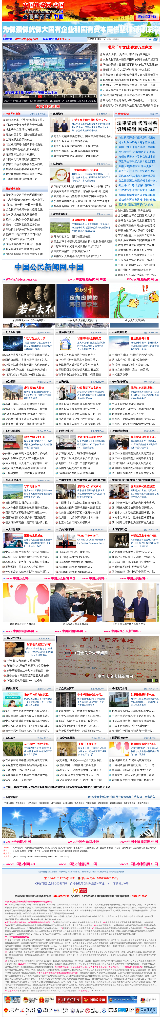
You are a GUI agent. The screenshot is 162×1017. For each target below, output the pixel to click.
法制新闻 (58, 163)
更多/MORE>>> (103, 114)
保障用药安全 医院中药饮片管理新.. (133, 760)
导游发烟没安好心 (34, 437)
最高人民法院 (51, 848)
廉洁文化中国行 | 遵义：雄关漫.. (130, 369)
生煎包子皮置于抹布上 (19, 139)
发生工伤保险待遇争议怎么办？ (77, 354)
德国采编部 (79, 803)
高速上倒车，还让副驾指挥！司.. (25, 119)
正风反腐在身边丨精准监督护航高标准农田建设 (130, 90)
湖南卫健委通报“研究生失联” (136, 166)
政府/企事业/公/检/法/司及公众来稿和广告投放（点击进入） (123, 796)
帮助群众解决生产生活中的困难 (24, 229)
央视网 (30, 851)
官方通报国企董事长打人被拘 (136, 204)
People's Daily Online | (37, 856)
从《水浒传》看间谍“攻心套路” (18, 101)
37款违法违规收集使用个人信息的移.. (27, 364)
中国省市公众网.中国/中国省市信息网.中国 (82, 480)
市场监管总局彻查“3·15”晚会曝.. (25, 680)
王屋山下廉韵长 (87, 744)
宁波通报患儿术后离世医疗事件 (137, 190)
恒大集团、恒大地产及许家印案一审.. (27, 463)
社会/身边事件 (13, 480)
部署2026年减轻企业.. (90, 437)
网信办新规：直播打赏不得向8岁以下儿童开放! (130, 64)
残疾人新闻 (12, 688)
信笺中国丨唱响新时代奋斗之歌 (77, 765)
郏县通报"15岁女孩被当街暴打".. (137, 185)
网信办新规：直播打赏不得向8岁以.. (26, 359)
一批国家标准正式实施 (85, 170)
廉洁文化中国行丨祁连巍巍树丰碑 (52, 101)
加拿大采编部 (143, 803)
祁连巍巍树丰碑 (140, 338)
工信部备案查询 (49, 851)
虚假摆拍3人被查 (34, 387)
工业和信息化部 (92, 848)
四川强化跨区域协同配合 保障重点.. (133, 507)
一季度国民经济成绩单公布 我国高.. (79, 458)
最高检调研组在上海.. (143, 437)
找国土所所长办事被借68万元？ (136, 257)
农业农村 (11, 737)
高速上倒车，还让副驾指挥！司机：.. (27, 404)
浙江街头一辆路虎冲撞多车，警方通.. (27, 409)
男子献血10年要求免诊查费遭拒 (137, 142)
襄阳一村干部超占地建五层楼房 (137, 147)
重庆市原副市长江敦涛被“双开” (72, 251)
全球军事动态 (119, 529)
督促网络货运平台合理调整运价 (24, 194)
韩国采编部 (91, 803)
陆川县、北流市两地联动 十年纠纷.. (79, 517)
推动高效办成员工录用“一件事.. (24, 244)
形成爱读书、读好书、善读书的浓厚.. (134, 409)
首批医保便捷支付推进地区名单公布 (133, 780)
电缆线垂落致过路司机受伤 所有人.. (79, 364)
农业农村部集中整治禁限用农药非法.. (27, 760)
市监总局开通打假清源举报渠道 (137, 137)
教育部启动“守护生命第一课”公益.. (79, 725)
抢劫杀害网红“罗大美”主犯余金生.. (25, 458)
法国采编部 (103, 803)
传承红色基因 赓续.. (142, 387)
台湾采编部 (32, 803)
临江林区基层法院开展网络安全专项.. (134, 458)
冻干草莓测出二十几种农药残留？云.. (28, 670)
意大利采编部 (116, 803)
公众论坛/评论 (120, 381)
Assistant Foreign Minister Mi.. (75, 566)
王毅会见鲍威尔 (33, 535)
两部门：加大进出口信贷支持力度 (78, 463)
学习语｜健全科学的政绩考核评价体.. (134, 423)
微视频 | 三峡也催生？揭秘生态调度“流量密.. (93, 101)
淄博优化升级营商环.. (90, 486)
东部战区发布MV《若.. (144, 535)
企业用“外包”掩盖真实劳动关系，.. (79, 359)
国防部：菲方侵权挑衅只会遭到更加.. (134, 561)
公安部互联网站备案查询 (68, 851)
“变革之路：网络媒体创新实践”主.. (25, 374)
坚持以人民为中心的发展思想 (23, 219)
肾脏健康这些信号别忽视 (20, 154)
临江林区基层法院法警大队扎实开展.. (134, 453)
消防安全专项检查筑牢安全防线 (24, 124)
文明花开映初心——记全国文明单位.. (81, 760)
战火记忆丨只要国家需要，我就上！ (80, 770)
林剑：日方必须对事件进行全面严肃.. (27, 556)
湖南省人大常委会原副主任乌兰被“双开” (77, 256)
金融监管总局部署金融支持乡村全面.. (27, 765)
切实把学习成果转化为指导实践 (24, 209)
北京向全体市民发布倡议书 (74, 522)
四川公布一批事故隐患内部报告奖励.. (134, 502)
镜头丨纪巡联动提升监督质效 (23, 224)
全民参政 (64, 381)
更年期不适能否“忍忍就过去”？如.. (132, 770)
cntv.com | (64, 856)
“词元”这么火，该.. (35, 338)
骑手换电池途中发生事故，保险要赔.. (80, 374)
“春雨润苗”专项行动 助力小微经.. (78, 473)
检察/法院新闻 (120, 430)
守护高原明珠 (32, 486)
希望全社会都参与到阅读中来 (23, 169)
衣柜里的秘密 (120, 374)
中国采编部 (9, 803)
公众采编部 (52, 871)
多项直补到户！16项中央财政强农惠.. (27, 775)
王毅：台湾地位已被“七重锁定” (130, 725)
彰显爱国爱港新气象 (143, 694)
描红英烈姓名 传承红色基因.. (22, 502)
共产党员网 (18, 848)
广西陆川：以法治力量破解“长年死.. (80, 502)
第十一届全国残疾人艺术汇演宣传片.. (27, 730)
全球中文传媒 (29, 9)
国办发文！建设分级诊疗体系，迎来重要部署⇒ (130, 74)
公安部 (103, 848)
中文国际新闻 (13, 529)
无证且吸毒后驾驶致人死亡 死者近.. (79, 369)
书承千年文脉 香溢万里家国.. (22, 129)
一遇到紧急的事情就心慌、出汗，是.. (134, 765)
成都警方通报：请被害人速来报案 (25, 419)
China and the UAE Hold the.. (74, 552)
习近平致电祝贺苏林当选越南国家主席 (76, 151)
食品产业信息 (14, 638)
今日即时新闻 (13, 113)
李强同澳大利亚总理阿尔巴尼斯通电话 (76, 156)
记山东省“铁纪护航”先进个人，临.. (79, 775)
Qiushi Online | (19, 856)
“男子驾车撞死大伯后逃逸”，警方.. (25, 414)
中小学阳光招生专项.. (90, 694)
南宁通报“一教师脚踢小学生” (135, 272)
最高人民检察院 (65, 848)
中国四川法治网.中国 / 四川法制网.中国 (133, 480)
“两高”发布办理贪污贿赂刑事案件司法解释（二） (82, 186)
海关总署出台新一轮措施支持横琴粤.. (134, 720)
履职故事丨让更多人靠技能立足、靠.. (80, 414)
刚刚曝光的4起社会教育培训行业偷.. (26, 468)
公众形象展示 (67, 737)
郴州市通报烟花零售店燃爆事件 (137, 156)
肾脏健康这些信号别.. (143, 744)
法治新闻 (11, 381)
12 (80, 96)
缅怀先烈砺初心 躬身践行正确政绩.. (26, 517)
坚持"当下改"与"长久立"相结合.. (24, 234)
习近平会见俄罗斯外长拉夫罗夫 (135, 622)
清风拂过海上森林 (82, 220)
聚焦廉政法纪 (60, 213)
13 (84, 96)
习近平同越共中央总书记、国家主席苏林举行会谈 (83, 136)
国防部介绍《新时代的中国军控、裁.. (134, 571)
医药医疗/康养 (120, 737)
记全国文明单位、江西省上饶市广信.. (81, 780)
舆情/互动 (123, 113)
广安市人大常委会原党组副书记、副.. (134, 512)
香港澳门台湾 (119, 688)
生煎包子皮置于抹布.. (39, 644)
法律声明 (63, 871)
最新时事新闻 (13, 188)
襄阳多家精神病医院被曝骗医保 (137, 195)
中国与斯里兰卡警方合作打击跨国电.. (27, 552)
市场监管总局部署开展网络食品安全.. (28, 665)
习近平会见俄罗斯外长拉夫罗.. (90, 120)
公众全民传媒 (13, 332)
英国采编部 (68, 803)
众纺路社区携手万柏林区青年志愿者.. (80, 512)
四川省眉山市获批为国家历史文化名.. (134, 522)
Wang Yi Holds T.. (88, 535)
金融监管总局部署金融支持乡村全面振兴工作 (129, 79)
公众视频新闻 (119, 332)
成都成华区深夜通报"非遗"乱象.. (137, 199)
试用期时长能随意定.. (90, 338)
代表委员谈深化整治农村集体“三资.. (80, 419)
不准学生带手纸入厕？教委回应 (137, 161)
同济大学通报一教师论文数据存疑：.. (80, 711)
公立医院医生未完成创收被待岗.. (138, 180)
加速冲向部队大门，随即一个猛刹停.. (134, 556)
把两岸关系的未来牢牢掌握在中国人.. (134, 711)
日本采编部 (56, 803)
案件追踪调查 (13, 430)
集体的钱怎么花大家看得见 (21, 214)
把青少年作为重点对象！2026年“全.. (80, 716)
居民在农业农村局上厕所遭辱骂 (137, 175)
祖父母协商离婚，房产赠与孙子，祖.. (27, 522)
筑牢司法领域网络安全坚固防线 (24, 164)
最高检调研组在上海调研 (81, 622)
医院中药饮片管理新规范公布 (23, 159)
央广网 (37, 851)
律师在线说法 (66, 332)
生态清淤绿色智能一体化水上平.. (25, 199)
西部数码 (84, 851)
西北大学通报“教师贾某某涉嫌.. (137, 151)
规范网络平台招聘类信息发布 (23, 249)
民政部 (110, 848)
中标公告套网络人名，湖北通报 (136, 267)
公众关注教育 (66, 688)
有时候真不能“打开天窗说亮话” (130, 566)
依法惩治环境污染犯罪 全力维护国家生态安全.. (81, 196)
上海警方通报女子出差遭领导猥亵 (25, 423)
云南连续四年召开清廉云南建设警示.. (80, 507)
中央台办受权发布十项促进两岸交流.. (134, 716)
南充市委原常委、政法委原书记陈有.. (134, 517)
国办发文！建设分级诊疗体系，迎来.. (134, 775)
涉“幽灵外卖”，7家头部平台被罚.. (78, 453)
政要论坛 (58, 113)
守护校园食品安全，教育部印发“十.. (80, 730)
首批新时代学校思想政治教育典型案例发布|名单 (131, 105)
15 (93, 96)
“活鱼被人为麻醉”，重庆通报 (23, 660)
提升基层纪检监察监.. (143, 486)
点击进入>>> (63, 39)
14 (89, 96)
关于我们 (42, 871)
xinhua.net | (53, 856)
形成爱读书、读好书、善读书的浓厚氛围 (126, 54)
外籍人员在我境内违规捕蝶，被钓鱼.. (27, 453)
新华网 (23, 851)
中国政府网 (78, 848)
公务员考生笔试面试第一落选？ (136, 262)
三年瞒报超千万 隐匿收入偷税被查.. (26, 473)
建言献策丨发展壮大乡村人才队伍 (78, 409)
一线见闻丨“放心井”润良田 (21, 770)
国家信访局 (151, 848)
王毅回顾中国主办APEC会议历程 (24, 566)
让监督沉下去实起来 (89, 387)
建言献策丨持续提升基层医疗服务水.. (80, 404)
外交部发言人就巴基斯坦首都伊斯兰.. (27, 571)
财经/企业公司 (66, 430)
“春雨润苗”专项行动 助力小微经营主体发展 (128, 95)
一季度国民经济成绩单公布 (21, 179)
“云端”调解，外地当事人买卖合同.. (132, 463)
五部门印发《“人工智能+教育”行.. (78, 720)
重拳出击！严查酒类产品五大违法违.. (28, 675)
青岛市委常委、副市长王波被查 (24, 134)
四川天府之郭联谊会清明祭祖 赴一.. (26, 512)
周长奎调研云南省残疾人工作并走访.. (27, 716)
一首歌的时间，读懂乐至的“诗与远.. (133, 354)
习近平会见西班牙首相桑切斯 (71, 141)
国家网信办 (127, 848)
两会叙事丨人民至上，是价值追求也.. (80, 423)
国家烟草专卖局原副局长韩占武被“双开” (77, 246)
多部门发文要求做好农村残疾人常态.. (27, 711)
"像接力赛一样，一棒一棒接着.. (24, 204)
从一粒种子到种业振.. (36, 744)
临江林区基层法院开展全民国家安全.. (134, 473)
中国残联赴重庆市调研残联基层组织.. (27, 720)
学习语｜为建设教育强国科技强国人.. (134, 419)
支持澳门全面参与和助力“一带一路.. (133, 730)
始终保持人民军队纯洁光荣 (128, 414)
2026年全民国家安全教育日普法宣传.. (27, 507)
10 (71, 96)
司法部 (118, 848)
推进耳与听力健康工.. (36, 694)
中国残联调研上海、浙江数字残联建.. (27, 725)
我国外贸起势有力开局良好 (74, 468)
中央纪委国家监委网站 (34, 848)
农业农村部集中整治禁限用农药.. (25, 174)
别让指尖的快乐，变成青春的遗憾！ (26, 369)
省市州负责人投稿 (37, 114)
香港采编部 (20, 803)
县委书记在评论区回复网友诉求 (137, 171)
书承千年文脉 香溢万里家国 (130, 47)
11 (76, 96)
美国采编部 (44, 803)
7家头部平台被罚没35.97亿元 (22, 149)
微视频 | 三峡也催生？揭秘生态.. (130, 364)
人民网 (16, 851)
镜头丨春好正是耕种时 (18, 780)
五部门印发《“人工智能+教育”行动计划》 (127, 69)
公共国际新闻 (66, 529)
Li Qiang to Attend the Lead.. (74, 556)
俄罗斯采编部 (130, 803)
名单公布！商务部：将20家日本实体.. (27, 561)
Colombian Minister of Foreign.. (76, 561)
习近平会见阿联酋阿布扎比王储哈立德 (76, 146)
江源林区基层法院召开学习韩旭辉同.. (134, 468)
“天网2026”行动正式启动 (20, 239)
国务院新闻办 (139, 848)
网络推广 (154, 114)
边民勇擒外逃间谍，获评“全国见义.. (133, 552)
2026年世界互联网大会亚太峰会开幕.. (27, 354)
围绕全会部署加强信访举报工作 (24, 254)
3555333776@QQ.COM (26, 39)
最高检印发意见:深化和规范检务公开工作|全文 (130, 100)
